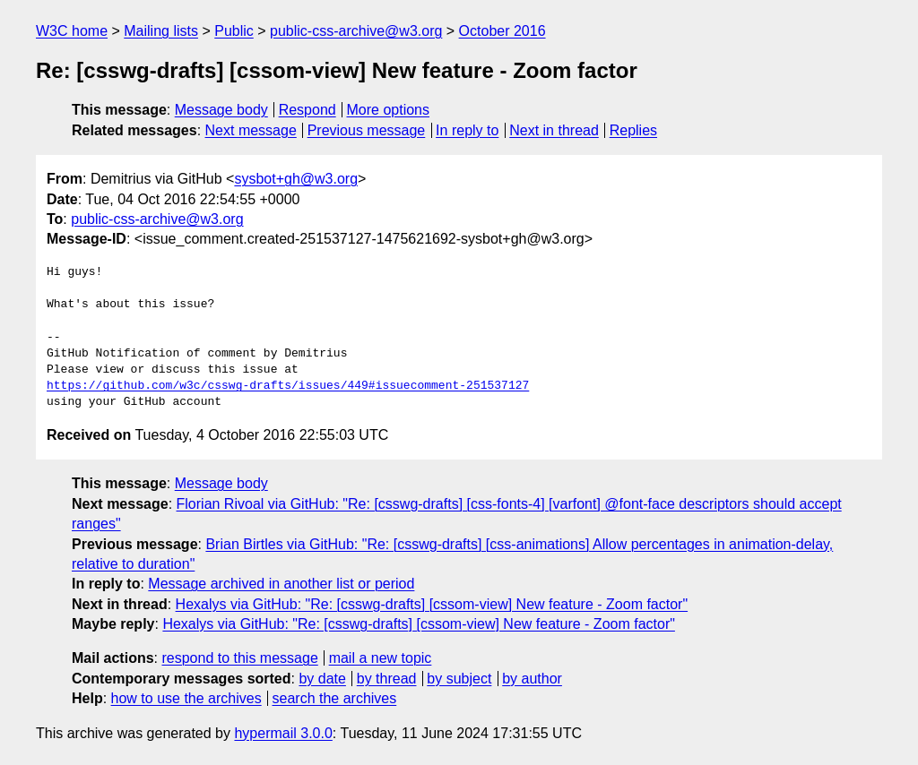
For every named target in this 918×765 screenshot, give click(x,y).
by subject (459, 678)
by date (322, 678)
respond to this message (239, 658)
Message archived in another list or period (281, 583)
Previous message (366, 130)
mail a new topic (380, 658)
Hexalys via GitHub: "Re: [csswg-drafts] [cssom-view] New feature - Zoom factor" (432, 604)
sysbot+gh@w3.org (296, 178)
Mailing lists (161, 31)
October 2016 (502, 31)
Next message (251, 130)
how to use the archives (186, 698)
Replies (633, 130)
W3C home (72, 31)
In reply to (467, 130)
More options (388, 109)
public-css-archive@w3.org (356, 31)
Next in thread (554, 130)
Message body (221, 109)
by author (532, 678)
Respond (307, 109)
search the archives (335, 698)
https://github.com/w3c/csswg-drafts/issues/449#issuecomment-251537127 (288, 386)
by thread (387, 678)
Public (234, 31)
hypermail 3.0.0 (283, 733)
